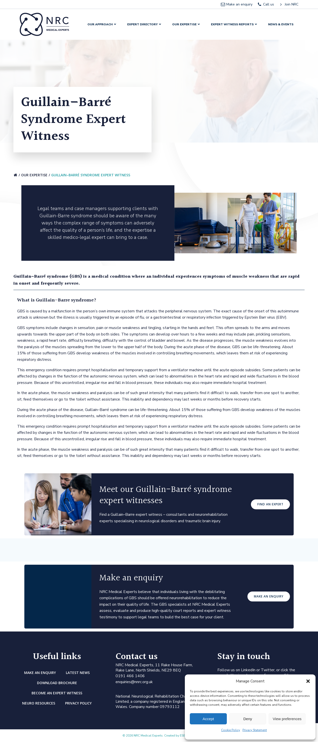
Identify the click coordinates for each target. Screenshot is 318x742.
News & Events (280, 24)
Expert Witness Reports (234, 24)
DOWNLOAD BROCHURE (57, 682)
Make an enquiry (40, 672)
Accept (208, 719)
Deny (247, 719)
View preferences (287, 719)
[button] (308, 681)
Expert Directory (144, 24)
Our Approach (102, 24)
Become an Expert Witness (57, 693)
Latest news (78, 672)
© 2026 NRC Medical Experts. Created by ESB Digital (159, 736)
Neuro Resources (38, 703)
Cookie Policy (230, 730)
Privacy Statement (254, 730)
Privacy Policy (78, 703)
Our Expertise (186, 24)
